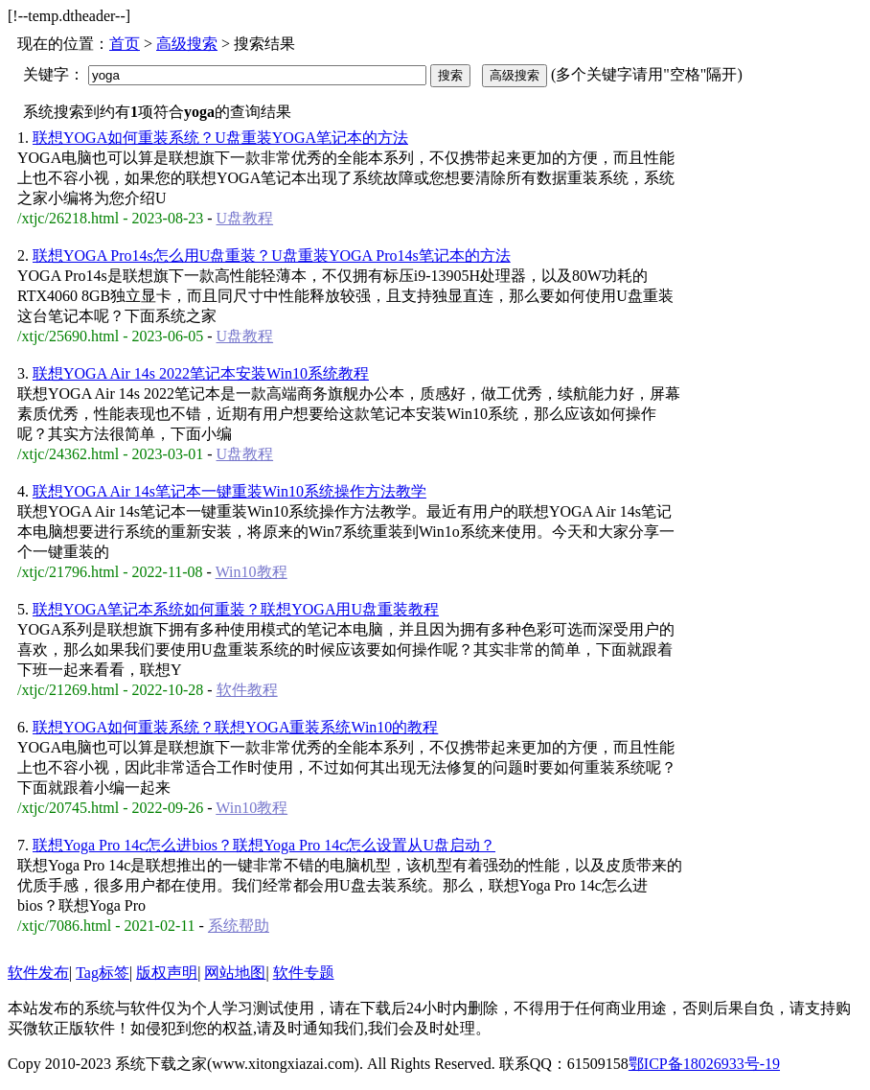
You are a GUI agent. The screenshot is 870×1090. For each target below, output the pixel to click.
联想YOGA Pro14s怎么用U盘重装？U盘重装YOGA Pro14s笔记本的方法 (272, 255)
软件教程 (247, 690)
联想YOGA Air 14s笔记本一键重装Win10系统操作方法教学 (229, 491)
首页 (124, 43)
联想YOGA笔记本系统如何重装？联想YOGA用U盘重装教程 (236, 609)
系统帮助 (238, 925)
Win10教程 (251, 572)
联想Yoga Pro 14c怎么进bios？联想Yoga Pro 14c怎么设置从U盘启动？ (264, 845)
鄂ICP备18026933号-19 (704, 1063)
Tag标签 (102, 972)
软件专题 (303, 972)
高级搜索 (187, 43)
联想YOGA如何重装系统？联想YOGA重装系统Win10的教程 (235, 727)
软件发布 (38, 972)
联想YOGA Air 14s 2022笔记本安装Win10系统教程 (201, 373)
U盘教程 (245, 218)
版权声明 (166, 972)
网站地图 (234, 972)
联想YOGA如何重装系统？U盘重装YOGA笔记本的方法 (220, 137)
